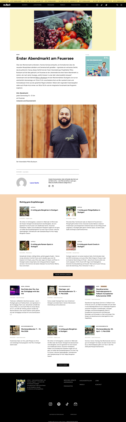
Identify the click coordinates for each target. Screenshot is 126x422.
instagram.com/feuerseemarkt (26, 101)
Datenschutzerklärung (57, 414)
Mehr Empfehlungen (63, 274)
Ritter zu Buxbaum (41, 78)
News (18, 54)
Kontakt (98, 384)
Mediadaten (75, 5)
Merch (62, 5)
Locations (37, 5)
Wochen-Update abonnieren (70, 381)
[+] (87, 5)
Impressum (73, 414)
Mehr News (63, 365)
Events (24, 5)
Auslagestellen (86, 380)
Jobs (97, 380)
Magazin (51, 5)
